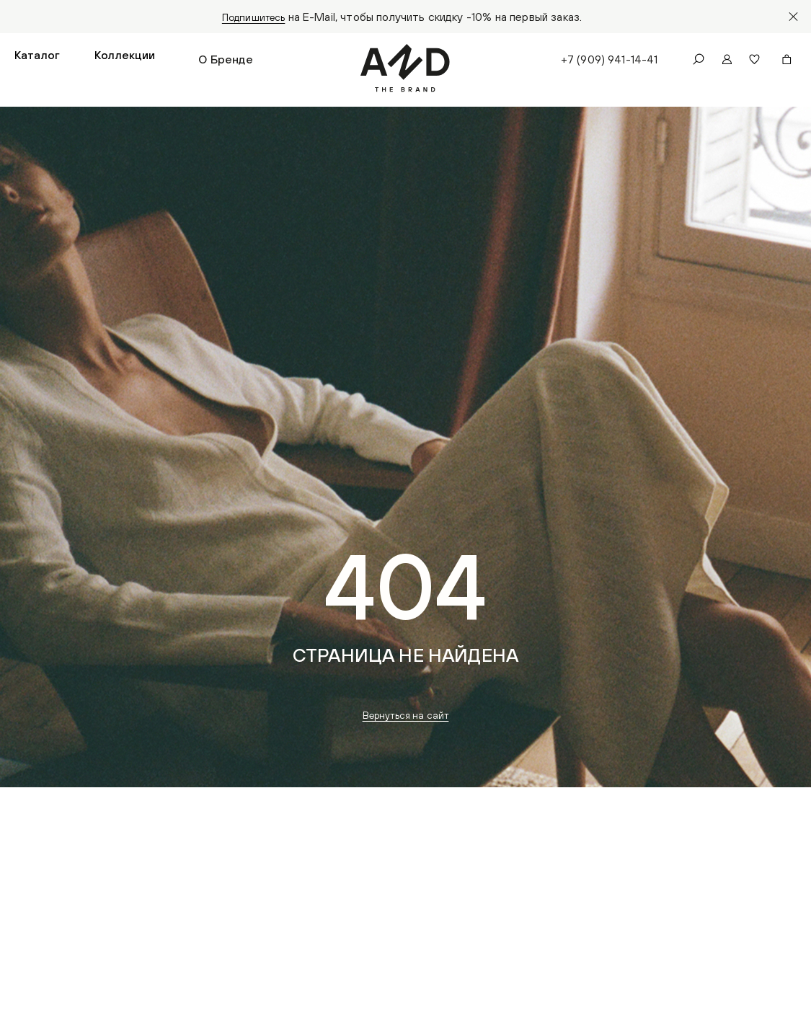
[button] (37, 62)
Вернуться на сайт (405, 720)
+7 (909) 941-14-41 (606, 62)
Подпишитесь (253, 16)
